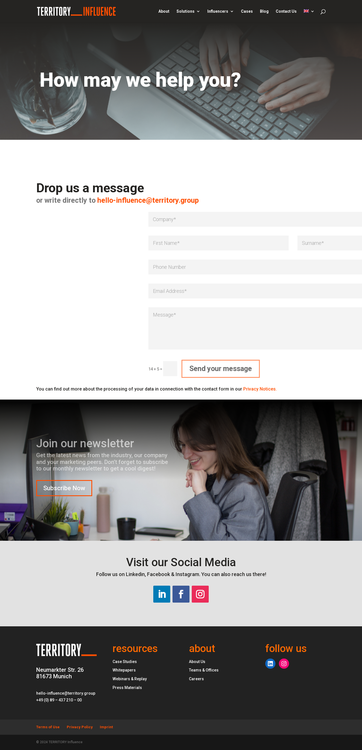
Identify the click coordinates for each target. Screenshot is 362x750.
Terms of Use (48, 727)
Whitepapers (124, 670)
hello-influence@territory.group (87, 200)
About (163, 11)
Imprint (106, 727)
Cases (247, 11)
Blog (264, 11)
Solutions (185, 11)
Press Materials (127, 687)
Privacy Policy (80, 727)
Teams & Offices (204, 670)
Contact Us (286, 11)
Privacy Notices (260, 389)
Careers (196, 679)
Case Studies (125, 661)
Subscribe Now (64, 488)
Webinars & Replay (130, 679)
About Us (197, 661)
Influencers (217, 11)
